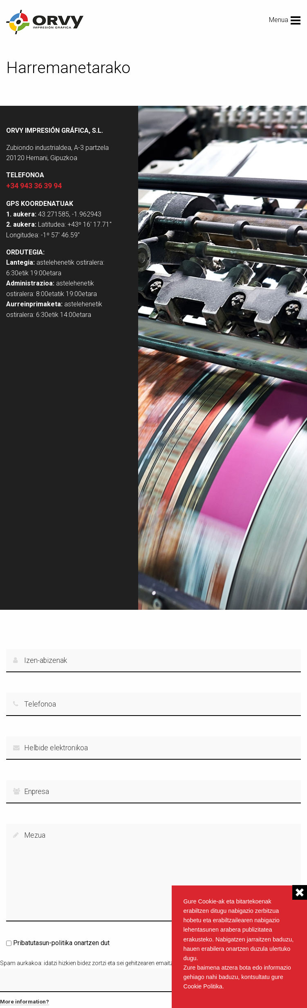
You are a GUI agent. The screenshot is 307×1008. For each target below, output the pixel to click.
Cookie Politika (203, 986)
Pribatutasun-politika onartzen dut (61, 943)
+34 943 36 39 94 (34, 185)
